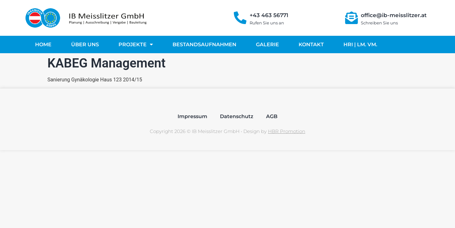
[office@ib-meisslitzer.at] (351, 17)
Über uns (85, 44)
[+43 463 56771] (240, 17)
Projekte (135, 44)
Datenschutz (236, 116)
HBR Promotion (286, 131)
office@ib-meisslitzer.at (394, 15)
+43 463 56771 (269, 15)
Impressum (192, 116)
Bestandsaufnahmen (204, 44)
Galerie (267, 44)
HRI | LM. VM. (360, 44)
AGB (271, 116)
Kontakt (311, 44)
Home (43, 44)
